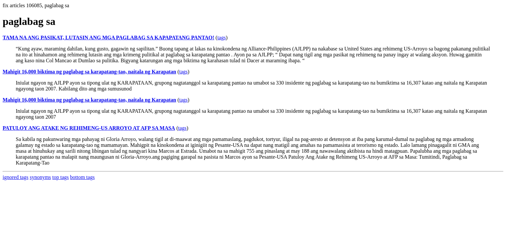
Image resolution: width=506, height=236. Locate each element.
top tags (60, 177)
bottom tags (82, 177)
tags (221, 37)
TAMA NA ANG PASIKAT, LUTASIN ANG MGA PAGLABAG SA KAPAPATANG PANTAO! (108, 37)
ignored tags (16, 177)
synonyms (40, 177)
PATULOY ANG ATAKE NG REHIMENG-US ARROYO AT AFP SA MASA (89, 128)
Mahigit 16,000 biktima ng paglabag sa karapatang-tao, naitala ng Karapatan (89, 71)
